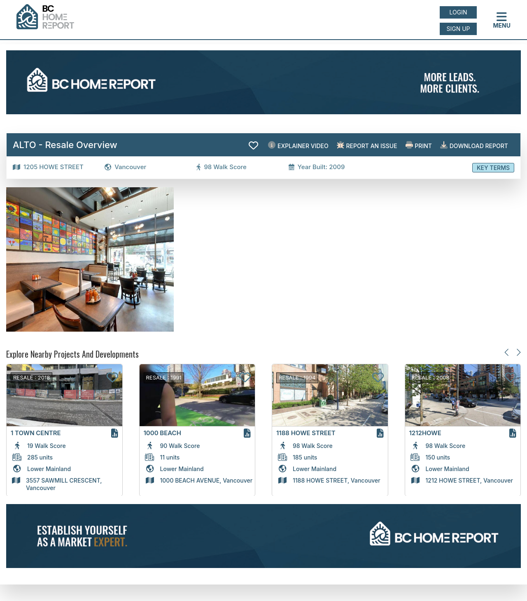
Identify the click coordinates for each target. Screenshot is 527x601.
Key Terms (493, 167)
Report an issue (367, 145)
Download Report (474, 145)
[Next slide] (518, 352)
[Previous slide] (507, 352)
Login (458, 12)
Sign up (458, 28)
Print (419, 145)
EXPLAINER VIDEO (298, 145)
